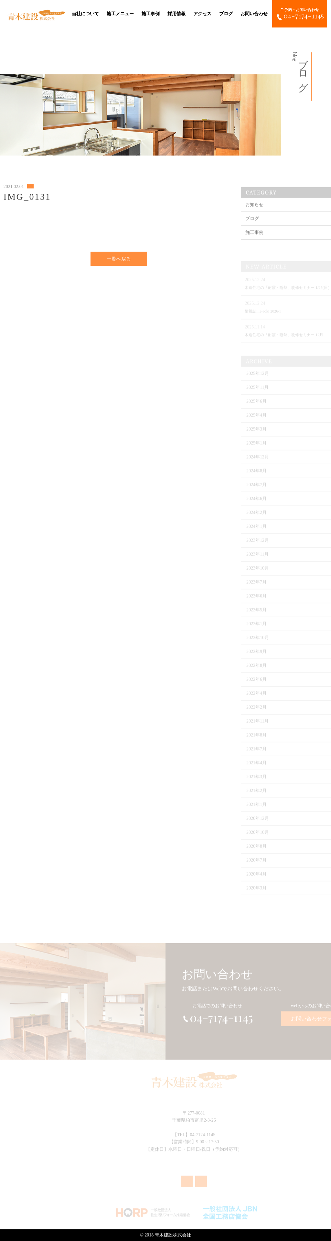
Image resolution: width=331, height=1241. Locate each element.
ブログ (226, 13)
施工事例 (151, 13)
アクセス (202, 13)
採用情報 (176, 13)
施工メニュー (120, 13)
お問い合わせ (254, 13)
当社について (85, 13)
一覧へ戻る (119, 262)
